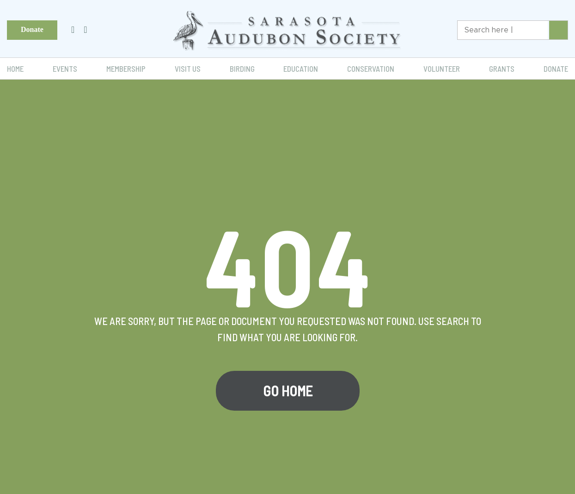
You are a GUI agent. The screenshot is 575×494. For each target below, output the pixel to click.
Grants (501, 68)
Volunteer (441, 68)
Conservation (370, 68)
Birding (242, 68)
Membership (126, 68)
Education (300, 68)
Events (65, 68)
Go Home (287, 390)
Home (15, 68)
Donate (32, 29)
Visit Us (188, 68)
